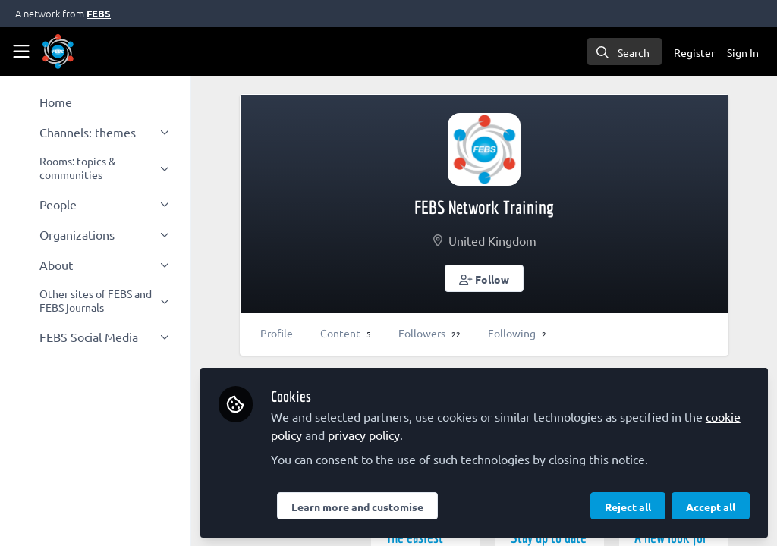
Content (348, 333)
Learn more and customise (360, 506)
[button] (485, 278)
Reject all (628, 506)
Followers (432, 333)
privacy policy (367, 433)
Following (520, 333)
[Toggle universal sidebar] (21, 51)
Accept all (710, 506)
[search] (624, 51)
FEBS (99, 13)
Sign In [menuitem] (743, 52)
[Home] (58, 51)
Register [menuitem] (694, 52)
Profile (279, 333)
